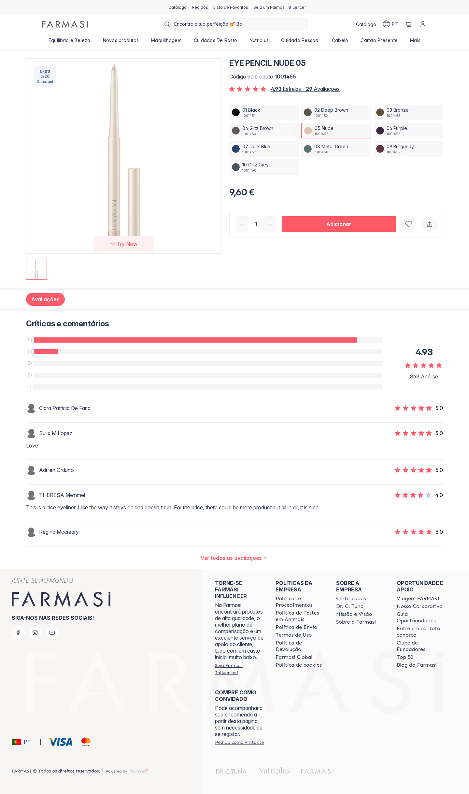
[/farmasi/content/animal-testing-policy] (300, 616)
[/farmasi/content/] (299, 665)
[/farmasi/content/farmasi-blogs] (417, 665)
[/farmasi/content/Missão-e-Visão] (354, 614)
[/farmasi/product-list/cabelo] (340, 42)
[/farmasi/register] (200, 7)
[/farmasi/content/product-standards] (351, 598)
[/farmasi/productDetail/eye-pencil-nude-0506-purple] (408, 130)
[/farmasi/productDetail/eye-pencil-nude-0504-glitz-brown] (264, 130)
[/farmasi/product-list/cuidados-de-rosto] (215, 42)
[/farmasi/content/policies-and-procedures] (300, 601)
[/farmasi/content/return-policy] (300, 646)
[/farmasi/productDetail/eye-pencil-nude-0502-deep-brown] (336, 112)
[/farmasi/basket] (408, 24)
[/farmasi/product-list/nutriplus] (259, 42)
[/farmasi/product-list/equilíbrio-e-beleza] (69, 42)
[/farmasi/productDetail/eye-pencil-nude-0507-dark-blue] (264, 149)
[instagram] (35, 632)
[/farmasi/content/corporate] (294, 657)
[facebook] (18, 632)
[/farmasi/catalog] (177, 7)
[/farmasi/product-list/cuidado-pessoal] (300, 42)
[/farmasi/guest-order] (239, 742)
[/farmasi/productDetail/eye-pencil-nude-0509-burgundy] (408, 149)
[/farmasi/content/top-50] (405, 657)
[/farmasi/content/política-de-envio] (294, 635)
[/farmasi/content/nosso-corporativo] (420, 606)
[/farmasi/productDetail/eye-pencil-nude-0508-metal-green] (336, 149)
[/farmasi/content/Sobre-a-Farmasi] (356, 622)
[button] (339, 224)
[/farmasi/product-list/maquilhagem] (166, 42)
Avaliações (45, 299)
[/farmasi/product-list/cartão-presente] (379, 42)
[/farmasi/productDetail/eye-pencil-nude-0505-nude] (336, 130)
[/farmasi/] (65, 24)
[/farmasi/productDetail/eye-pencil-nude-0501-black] (264, 112)
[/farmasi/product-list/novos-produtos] (121, 42)
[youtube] (52, 632)
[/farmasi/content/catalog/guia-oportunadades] (421, 617)
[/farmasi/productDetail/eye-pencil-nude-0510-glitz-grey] (264, 167)
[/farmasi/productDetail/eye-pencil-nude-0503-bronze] (408, 112)
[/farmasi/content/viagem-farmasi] (418, 598)
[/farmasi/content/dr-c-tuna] (349, 606)
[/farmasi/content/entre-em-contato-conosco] (421, 631)
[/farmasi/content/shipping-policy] (296, 627)
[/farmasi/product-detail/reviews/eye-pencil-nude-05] (235, 558)
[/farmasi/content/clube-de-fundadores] (421, 646)
